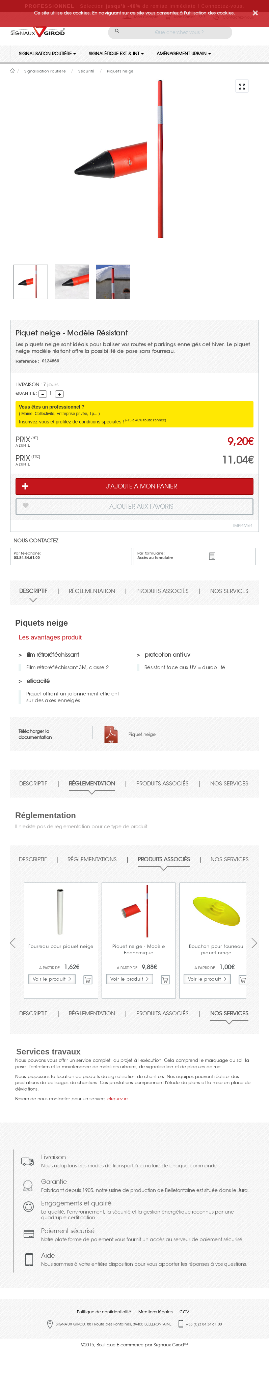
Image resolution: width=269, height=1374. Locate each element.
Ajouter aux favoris (97, 508)
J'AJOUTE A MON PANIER (99, 486)
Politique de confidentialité (104, 1311)
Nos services (229, 591)
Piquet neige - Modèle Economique (138, 950)
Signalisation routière (47, 54)
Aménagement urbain (184, 54)
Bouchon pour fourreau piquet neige (216, 950)
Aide (144, 1260)
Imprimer (242, 525)
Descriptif (33, 591)
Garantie (145, 1186)
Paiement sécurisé (142, 1236)
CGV (184, 1311)
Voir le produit (49, 979)
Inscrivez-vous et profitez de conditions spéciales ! (92, 421)
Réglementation (92, 591)
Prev (11, 943)
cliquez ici (118, 1099)
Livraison (130, 1162)
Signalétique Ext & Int (116, 54)
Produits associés (162, 591)
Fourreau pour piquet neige (60, 946)
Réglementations (92, 859)
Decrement (42, 393)
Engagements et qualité (148, 1211)
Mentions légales (155, 1311)
